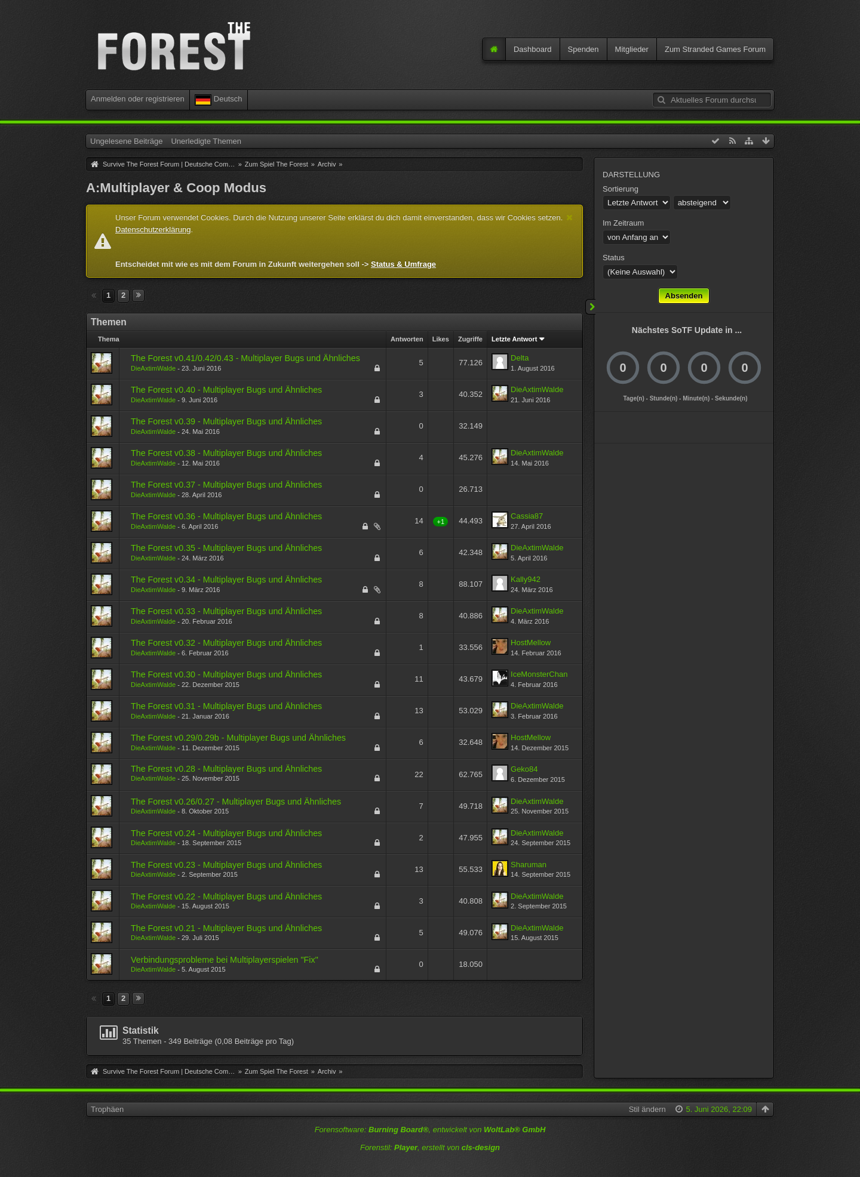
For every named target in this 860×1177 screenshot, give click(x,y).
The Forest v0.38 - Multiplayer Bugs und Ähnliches (226, 453)
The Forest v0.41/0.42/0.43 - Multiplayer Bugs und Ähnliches (245, 358)
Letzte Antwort (514, 339)
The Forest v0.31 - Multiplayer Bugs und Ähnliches (226, 706)
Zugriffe (470, 339)
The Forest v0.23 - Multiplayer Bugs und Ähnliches (226, 865)
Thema (108, 339)
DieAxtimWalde (153, 368)
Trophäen (107, 1109)
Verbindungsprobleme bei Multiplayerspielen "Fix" (224, 960)
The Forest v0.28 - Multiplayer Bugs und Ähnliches (226, 769)
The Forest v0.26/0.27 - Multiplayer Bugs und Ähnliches (236, 801)
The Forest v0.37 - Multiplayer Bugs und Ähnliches (226, 484)
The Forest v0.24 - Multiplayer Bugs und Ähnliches (226, 833)
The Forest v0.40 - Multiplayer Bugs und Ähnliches (226, 390)
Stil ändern (647, 1109)
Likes (440, 339)
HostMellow (531, 642)
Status (614, 257)
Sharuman (528, 864)
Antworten (407, 339)
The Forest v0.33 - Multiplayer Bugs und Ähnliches (226, 611)
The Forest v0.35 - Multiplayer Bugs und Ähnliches (226, 548)
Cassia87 (527, 516)
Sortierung (620, 188)
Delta (520, 357)
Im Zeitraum (623, 222)
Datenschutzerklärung (153, 229)
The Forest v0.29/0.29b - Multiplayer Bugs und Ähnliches (238, 737)
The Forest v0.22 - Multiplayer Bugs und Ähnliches (226, 896)
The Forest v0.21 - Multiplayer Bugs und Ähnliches (226, 928)
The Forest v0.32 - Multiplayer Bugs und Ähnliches (226, 643)
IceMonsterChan (539, 674)
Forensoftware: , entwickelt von (430, 1129)
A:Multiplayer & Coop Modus (176, 187)
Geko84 (524, 769)
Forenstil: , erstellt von (430, 1147)
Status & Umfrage (403, 264)
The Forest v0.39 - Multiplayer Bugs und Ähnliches (226, 421)
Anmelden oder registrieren (138, 98)
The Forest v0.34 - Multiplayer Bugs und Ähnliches (226, 579)
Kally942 (525, 579)
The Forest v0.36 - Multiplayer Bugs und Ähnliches (226, 516)
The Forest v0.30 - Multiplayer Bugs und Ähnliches (226, 674)
